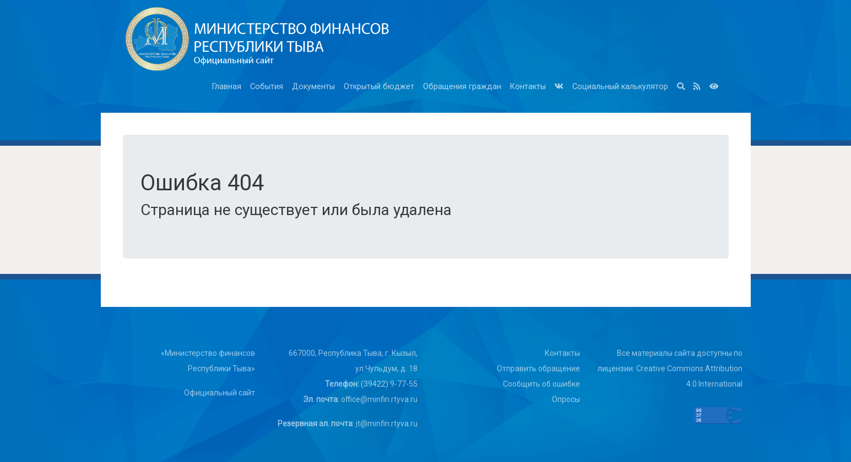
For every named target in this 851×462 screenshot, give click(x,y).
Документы (313, 86)
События (266, 86)
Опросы (566, 399)
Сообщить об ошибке (541, 384)
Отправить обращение (538, 368)
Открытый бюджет (379, 86)
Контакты (528, 86)
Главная (226, 86)
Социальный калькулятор (620, 86)
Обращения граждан (462, 86)
